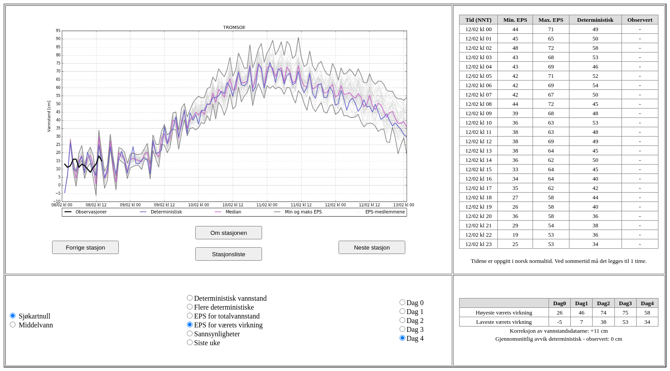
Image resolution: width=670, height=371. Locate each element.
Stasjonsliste (229, 254)
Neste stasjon (372, 247)
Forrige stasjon (85, 247)
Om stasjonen (228, 233)
